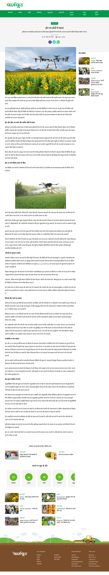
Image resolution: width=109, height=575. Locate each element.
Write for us (92, 557)
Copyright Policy (93, 562)
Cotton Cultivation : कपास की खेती (28, 510)
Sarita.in (73, 555)
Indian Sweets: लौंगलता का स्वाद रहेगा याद (66, 510)
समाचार (10, 12)
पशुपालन (50, 12)
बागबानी (61, 12)
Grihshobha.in (75, 557)
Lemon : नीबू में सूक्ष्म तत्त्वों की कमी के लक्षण (29, 498)
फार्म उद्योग (84, 13)
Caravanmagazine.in (77, 562)
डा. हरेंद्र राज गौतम (49, 37)
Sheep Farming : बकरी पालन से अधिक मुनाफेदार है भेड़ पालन (28, 521)
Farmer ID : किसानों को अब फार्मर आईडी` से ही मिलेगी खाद (66, 521)
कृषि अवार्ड (96, 13)
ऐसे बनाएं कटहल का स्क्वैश (66, 455)
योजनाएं (39, 12)
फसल (20, 12)
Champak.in (74, 559)
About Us (91, 555)
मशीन (29, 12)
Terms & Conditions (94, 566)
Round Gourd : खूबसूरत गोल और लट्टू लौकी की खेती (66, 498)
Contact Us (92, 559)
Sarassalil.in (74, 564)
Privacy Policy (93, 564)
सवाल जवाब (71, 13)
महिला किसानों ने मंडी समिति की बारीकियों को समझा (28, 456)
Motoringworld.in (76, 566)
